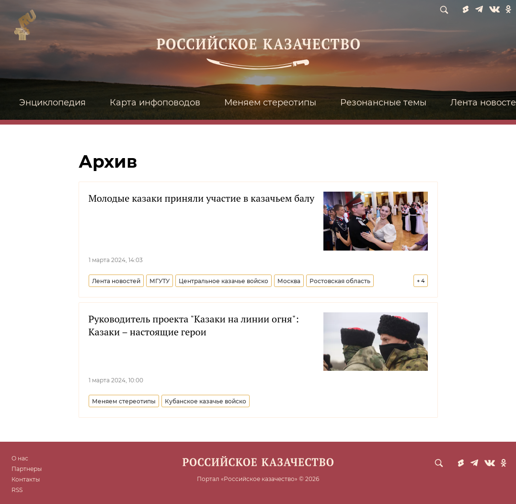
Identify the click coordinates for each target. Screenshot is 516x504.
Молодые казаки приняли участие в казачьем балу (202, 198)
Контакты (25, 479)
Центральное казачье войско (223, 281)
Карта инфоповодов (155, 102)
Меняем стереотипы (270, 102)
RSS (17, 489)
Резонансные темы (383, 102)
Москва (288, 281)
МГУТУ (159, 281)
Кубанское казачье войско (205, 401)
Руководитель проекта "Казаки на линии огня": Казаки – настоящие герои (194, 325)
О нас (19, 458)
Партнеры (26, 468)
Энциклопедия (52, 102)
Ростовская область (340, 281)
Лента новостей (116, 281)
